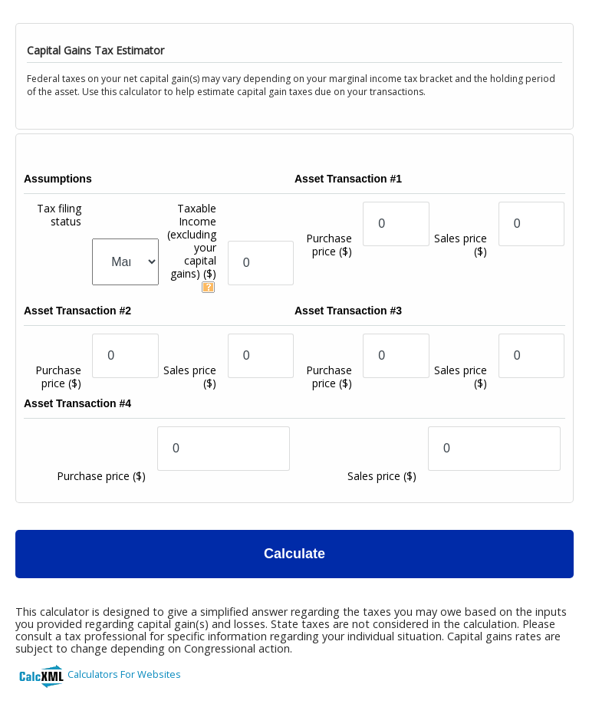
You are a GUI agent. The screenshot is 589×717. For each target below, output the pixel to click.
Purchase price (329, 244)
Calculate (294, 553)
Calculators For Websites (124, 674)
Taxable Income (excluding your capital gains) (191, 241)
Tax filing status (59, 215)
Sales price (460, 244)
